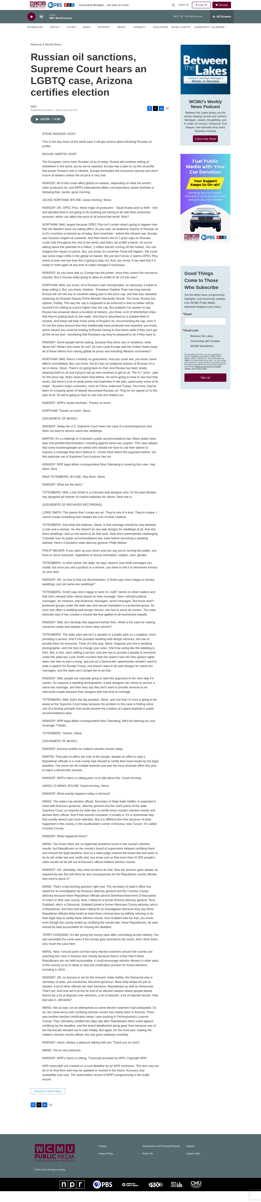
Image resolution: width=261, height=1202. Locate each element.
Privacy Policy (106, 1164)
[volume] (41, 24)
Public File (147, 1164)
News (86, 34)
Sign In (184, 8)
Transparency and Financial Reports (161, 1157)
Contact (103, 1157)
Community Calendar (209, 34)
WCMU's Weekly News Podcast (205, 115)
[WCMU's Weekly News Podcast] (205, 80)
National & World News (46, 55)
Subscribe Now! (205, 150)
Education (160, 34)
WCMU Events (181, 34)
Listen (71, 34)
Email (188, 338)
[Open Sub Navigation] (45, 34)
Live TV (202, 9)
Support (104, 34)
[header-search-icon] (174, 8)
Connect (139, 34)
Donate (225, 8)
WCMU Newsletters (202, 370)
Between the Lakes (201, 360)
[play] (31, 24)
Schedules (35, 34)
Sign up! (205, 401)
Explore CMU (193, 1164)
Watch (54, 34)
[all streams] (222, 24)
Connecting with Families (205, 365)
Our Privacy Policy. (199, 393)
